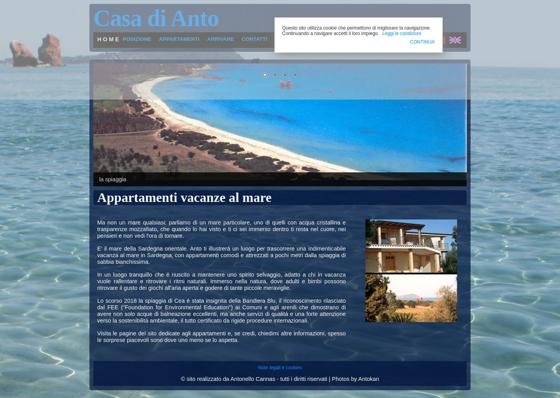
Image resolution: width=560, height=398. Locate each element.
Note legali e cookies (280, 367)
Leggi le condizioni (401, 33)
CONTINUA (422, 42)
